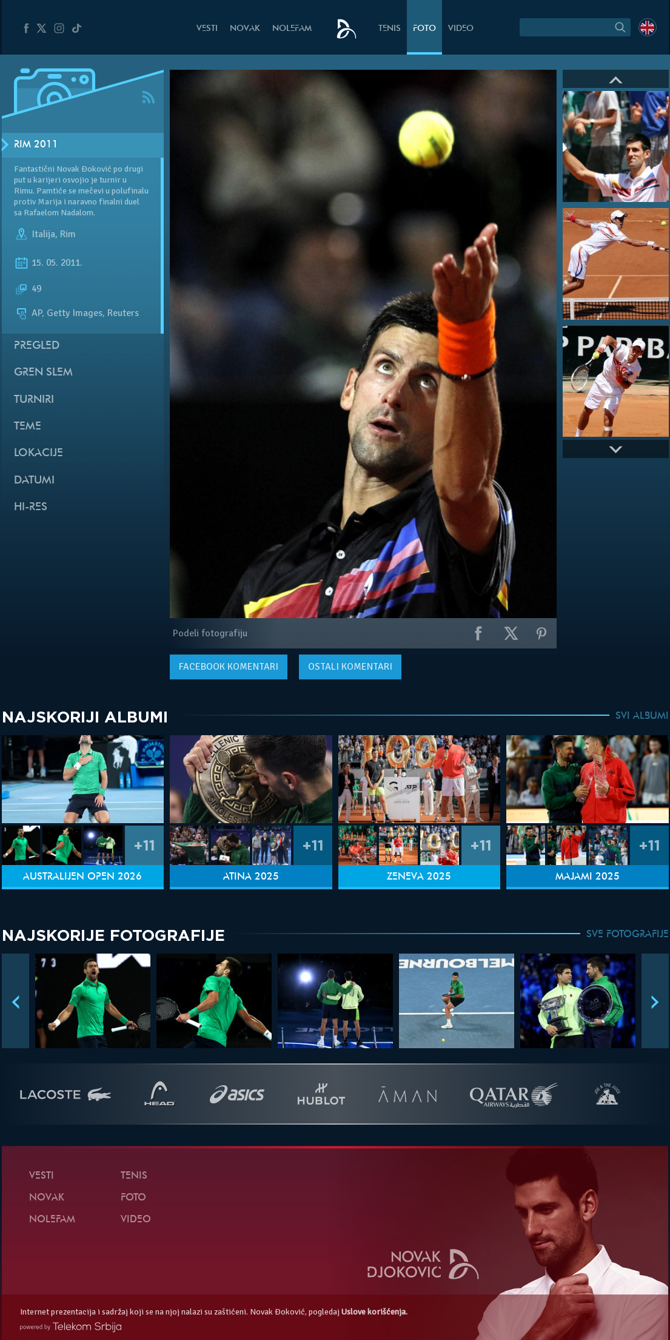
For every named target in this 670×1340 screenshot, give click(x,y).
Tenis (389, 28)
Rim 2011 (36, 145)
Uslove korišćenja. (374, 1312)
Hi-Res (30, 507)
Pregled (36, 346)
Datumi (34, 481)
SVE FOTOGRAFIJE (627, 935)
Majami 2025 (587, 877)
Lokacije (38, 453)
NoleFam (292, 28)
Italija (43, 234)
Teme (27, 427)
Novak (245, 28)
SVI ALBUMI (642, 716)
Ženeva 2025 (419, 877)
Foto (424, 28)
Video (461, 28)
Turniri (34, 400)
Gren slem (43, 373)
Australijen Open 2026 (82, 877)
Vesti (207, 28)
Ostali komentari (350, 667)
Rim (68, 234)
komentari (228, 667)
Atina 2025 (251, 877)
